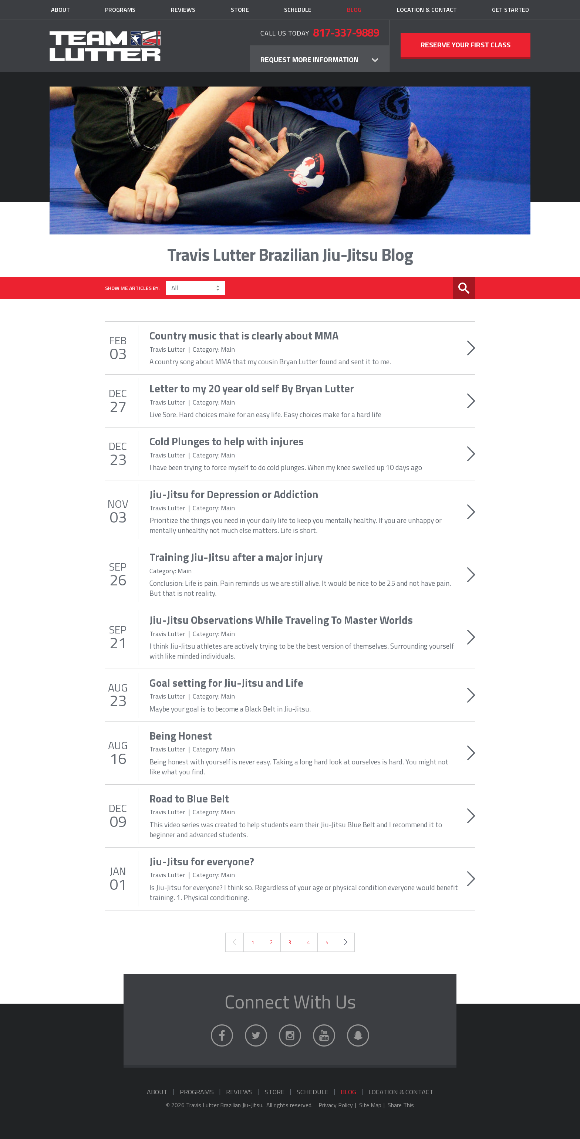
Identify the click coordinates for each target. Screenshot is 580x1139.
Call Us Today (319, 32)
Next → (345, 942)
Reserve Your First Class (465, 44)
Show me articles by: (132, 288)
